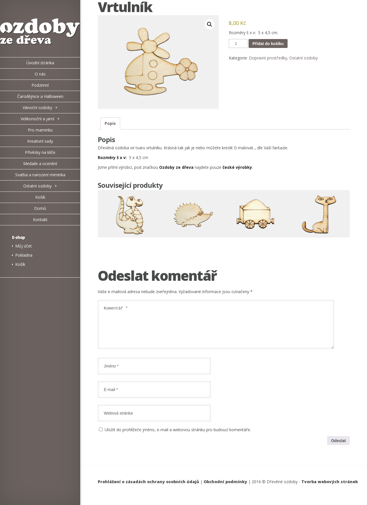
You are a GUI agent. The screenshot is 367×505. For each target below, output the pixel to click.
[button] (209, 24)
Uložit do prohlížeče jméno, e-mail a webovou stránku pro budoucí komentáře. (178, 436)
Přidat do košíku (268, 43)
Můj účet (23, 246)
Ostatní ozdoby (303, 58)
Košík (20, 264)
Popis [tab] (110, 123)
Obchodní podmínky (225, 488)
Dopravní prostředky (268, 58)
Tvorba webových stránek (329, 488)
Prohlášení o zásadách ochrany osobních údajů (148, 488)
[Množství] (238, 43)
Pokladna (23, 255)
